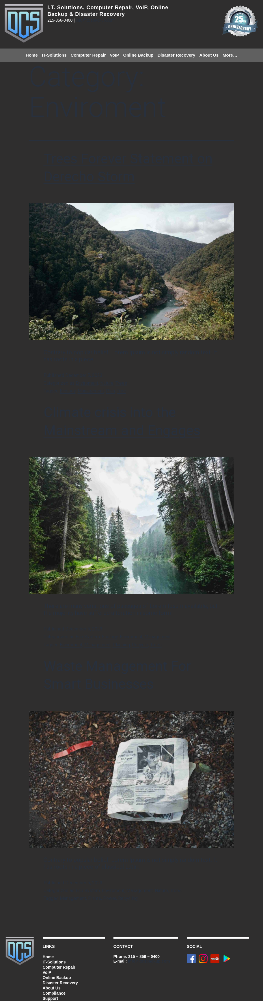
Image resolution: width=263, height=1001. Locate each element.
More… (230, 55)
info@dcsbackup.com (95, 20)
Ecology (68, 391)
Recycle (140, 645)
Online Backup (138, 55)
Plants (94, 898)
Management (91, 391)
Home (32, 55)
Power (109, 898)
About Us (209, 55)
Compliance (54, 993)
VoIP (114, 55)
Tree (121, 391)
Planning (121, 645)
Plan (110, 391)
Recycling (128, 898)
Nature (106, 383)
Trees (121, 383)
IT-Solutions (54, 55)
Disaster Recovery (176, 55)
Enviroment (87, 383)
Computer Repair (88, 55)
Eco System (88, 636)
